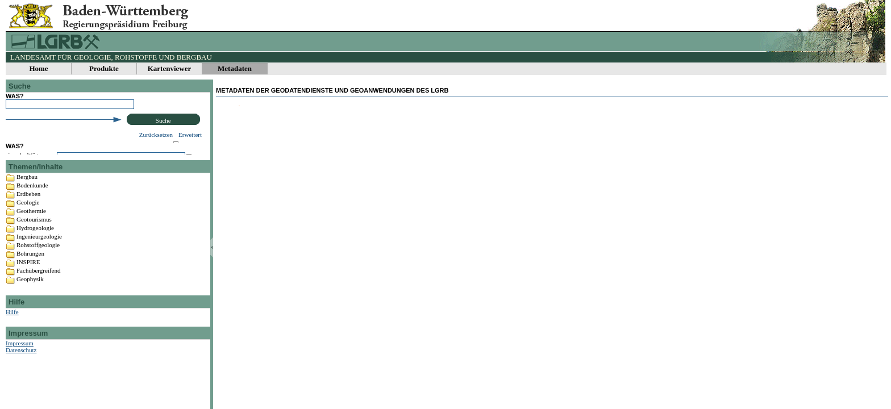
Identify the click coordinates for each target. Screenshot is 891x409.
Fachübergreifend (38, 300)
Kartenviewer (169, 68)
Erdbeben (28, 223)
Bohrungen (30, 283)
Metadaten (235, 68)
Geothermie (31, 240)
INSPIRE (28, 292)
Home (38, 68)
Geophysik (30, 309)
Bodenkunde (32, 215)
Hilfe (12, 342)
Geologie (27, 232)
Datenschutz (21, 380)
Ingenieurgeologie (39, 266)
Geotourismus (34, 249)
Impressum (20, 373)
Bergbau (27, 206)
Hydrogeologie (35, 257)
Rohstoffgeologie (38, 275)
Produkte (104, 68)
